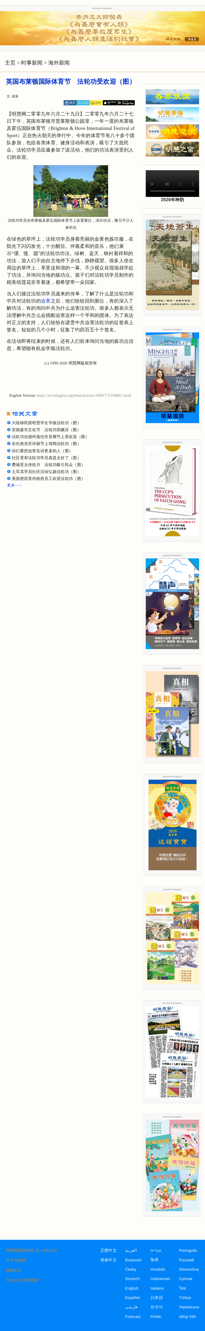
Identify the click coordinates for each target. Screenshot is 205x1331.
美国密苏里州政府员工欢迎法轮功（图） (48, 478)
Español (132, 1298)
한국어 (157, 1307)
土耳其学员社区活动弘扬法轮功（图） (46, 472)
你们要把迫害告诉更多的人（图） (42, 451)
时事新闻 (31, 63)
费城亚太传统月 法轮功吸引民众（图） (48, 465)
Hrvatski (158, 1269)
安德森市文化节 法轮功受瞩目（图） (46, 430)
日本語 (157, 1298)
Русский (186, 1260)
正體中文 (108, 1250)
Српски (185, 1279)
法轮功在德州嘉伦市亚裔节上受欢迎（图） (50, 437)
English (132, 1288)
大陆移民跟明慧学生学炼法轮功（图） (46, 423)
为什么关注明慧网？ (24, 1280)
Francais (133, 1316)
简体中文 (108, 1260)
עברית (156, 1250)
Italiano (157, 1288)
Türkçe (185, 1298)
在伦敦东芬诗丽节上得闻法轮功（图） (46, 444)
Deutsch (132, 1279)
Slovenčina (189, 1269)
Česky (130, 1269)
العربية (131, 1250)
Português (188, 1250)
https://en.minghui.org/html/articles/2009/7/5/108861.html (84, 395)
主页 (10, 63)
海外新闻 (59, 63)
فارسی (131, 1307)
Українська (189, 1307)
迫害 (46, 301)
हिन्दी (154, 1260)
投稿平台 (14, 1270)
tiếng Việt (187, 1316)
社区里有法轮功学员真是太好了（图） (46, 458)
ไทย (182, 1288)
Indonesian (160, 1279)
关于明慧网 (16, 1260)
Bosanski (133, 1260)
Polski (156, 1316)
